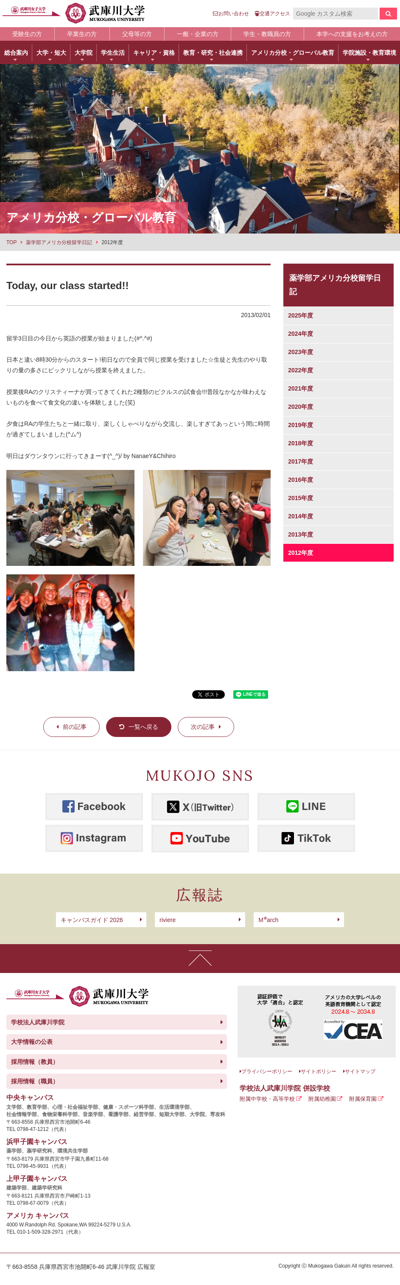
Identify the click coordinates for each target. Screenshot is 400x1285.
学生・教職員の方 (267, 34)
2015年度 (300, 498)
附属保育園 (363, 1099)
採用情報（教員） (35, 1061)
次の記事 (203, 726)
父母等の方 (137, 34)
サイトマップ (360, 1071)
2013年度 (300, 534)
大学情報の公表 (32, 1041)
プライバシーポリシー (266, 1071)
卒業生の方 (82, 34)
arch (268, 920)
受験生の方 (27, 34)
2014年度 (300, 516)
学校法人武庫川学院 (37, 1022)
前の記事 (75, 726)
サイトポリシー (318, 1071)
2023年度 (300, 352)
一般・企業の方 (197, 34)
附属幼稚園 (322, 1099)
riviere (167, 920)
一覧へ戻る (143, 726)
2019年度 (300, 425)
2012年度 (300, 552)
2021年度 (300, 388)
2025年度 (300, 315)
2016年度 (300, 479)
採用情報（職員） (35, 1081)
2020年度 (300, 406)
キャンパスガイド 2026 (92, 920)
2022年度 (300, 370)
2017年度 (300, 461)
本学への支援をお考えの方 (352, 34)
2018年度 (300, 443)
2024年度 (300, 333)
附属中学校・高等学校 (267, 1099)
